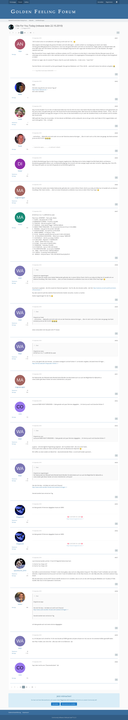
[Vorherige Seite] (9, 32)
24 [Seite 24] (24, 32)
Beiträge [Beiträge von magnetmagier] (14, 203)
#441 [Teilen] (116, 38)
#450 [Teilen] (116, 340)
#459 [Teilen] (116, 635)
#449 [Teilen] (116, 307)
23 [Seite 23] (22, 32)
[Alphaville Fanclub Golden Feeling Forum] (64, 11)
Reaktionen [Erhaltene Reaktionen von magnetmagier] (14, 201)
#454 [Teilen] (116, 462)
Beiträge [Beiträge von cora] (14, 417)
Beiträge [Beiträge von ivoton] (14, 607)
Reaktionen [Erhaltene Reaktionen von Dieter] (14, 174)
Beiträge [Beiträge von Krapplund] (14, 522)
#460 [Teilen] (116, 662)
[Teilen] (118, 32)
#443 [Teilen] (116, 106)
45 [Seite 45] (30, 32)
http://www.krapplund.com (74, 519)
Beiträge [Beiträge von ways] (14, 283)
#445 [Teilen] (116, 158)
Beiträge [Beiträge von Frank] (14, 149)
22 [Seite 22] (19, 32)
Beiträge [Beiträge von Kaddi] (14, 124)
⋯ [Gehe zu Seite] (16, 32)
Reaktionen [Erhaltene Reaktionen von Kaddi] (14, 122)
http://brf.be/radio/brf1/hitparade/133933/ (44, 363)
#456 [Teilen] (116, 531)
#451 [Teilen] (116, 374)
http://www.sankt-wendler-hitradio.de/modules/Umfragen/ (49, 487)
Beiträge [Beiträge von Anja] (14, 54)
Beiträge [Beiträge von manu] (14, 227)
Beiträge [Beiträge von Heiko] (14, 97)
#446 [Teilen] (116, 184)
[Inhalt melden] (116, 74)
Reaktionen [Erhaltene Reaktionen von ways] (14, 281)
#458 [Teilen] (116, 591)
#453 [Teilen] (116, 426)
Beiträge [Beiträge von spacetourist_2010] (14, 575)
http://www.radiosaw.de (39, 89)
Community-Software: (64, 717)
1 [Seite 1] (14, 687)
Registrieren (109, 2)
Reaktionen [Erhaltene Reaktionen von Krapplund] (14, 520)
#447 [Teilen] (116, 211)
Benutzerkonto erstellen (69, 704)
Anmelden (100, 2)
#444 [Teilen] (116, 133)
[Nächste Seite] (33, 32)
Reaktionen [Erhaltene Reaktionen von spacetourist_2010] (14, 574)
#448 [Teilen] (116, 265)
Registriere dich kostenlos (68, 700)
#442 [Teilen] (116, 81)
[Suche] (117, 2)
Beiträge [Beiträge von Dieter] (14, 176)
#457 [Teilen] (116, 557)
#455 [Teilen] (116, 504)
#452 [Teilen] (116, 401)
